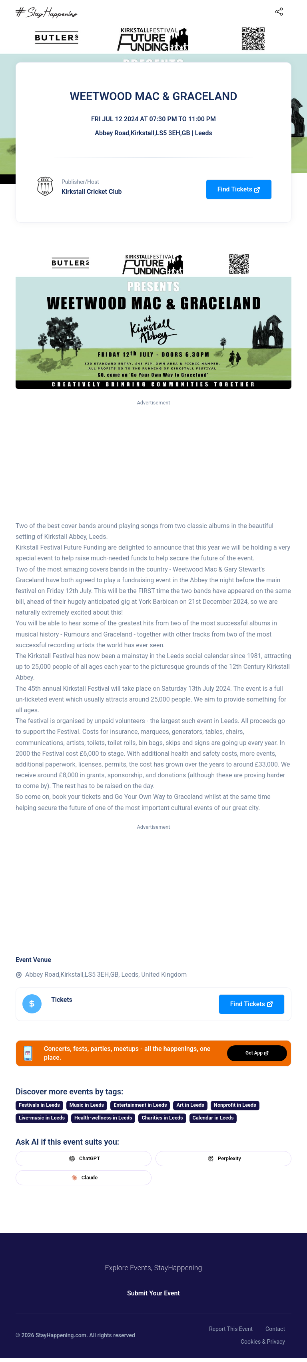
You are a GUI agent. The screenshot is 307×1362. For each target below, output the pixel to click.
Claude (84, 1178)
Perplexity (223, 1158)
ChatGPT (83, 1158)
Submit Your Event (153, 1293)
